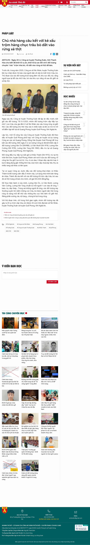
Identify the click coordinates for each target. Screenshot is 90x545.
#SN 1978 (8, 231)
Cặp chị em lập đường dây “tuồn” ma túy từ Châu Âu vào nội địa (29, 405)
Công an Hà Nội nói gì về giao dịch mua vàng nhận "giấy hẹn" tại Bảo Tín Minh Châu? (72, 128)
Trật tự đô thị (13, 6)
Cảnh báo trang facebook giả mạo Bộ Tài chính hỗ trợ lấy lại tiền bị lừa (10, 383)
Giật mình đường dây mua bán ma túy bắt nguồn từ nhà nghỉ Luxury (49, 452)
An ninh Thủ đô (17, 2)
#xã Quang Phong (38, 224)
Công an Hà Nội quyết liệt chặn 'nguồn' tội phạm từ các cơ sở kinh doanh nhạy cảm (49, 429)
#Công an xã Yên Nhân (23, 224)
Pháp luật (37, 6)
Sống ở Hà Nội (76, 6)
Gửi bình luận (52, 281)
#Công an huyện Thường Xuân (25, 227)
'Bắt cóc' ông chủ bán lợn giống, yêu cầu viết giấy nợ (19, 215)
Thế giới (32, 6)
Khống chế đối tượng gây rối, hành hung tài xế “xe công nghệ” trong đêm (30, 382)
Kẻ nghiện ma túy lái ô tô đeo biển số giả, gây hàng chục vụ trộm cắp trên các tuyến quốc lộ (30, 429)
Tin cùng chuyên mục (13, 313)
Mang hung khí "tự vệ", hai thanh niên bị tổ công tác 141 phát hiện (30, 333)
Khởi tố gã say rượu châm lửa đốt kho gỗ (9, 404)
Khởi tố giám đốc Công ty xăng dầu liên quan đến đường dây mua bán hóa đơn (27, 218)
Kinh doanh (84, 6)
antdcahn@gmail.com (75, 518)
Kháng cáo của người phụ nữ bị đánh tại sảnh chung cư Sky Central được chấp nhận (73, 138)
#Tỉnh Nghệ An (10, 224)
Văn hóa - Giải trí (62, 6)
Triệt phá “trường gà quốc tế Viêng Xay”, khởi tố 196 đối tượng (30, 452)
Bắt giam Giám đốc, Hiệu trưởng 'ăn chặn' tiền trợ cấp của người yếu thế (72, 147)
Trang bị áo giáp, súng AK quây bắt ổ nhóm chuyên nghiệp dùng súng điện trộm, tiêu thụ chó (73, 116)
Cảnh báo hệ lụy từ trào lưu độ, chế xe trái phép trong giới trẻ (10, 356)
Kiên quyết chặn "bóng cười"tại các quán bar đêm (9, 333)
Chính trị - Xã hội (25, 6)
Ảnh (20, 6)
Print (57, 54)
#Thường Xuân (10, 227)
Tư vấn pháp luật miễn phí (72, 84)
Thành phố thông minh (50, 6)
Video (43, 6)
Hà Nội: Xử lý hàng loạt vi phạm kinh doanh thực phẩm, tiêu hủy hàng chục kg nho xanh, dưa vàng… (30, 358)
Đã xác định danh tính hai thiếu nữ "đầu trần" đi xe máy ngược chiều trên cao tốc (49, 334)
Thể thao (69, 6)
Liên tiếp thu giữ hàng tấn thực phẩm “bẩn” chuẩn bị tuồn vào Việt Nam (48, 406)
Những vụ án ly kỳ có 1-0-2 (72, 87)
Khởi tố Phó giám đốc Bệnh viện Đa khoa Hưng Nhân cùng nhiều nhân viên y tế (10, 453)
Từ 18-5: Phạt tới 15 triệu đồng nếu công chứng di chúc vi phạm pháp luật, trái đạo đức (73, 105)
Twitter (54, 54)
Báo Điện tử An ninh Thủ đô (4, 3)
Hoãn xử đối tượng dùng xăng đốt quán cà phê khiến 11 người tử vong (30, 475)
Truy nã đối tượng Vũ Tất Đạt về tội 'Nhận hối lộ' (49, 355)
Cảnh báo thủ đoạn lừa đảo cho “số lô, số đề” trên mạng (48, 382)
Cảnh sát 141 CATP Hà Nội (72, 71)
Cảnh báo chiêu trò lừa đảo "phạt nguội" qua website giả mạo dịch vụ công (10, 476)
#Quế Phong (52, 227)
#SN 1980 (16, 231)
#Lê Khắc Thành (41, 227)
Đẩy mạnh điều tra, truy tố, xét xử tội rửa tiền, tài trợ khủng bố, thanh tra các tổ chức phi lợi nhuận (10, 429)
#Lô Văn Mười (49, 224)
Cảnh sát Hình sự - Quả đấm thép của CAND (75, 75)
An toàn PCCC (68, 80)
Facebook (51, 54)
